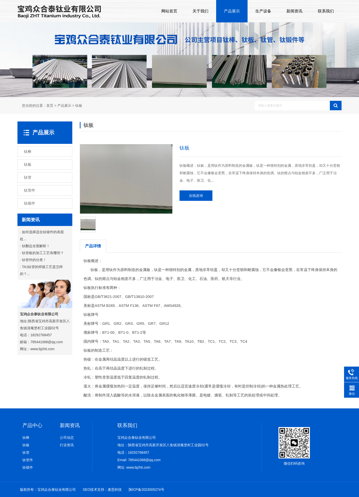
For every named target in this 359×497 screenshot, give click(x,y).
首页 (49, 106)
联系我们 (326, 11)
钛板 (78, 106)
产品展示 (232, 11)
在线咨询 (196, 196)
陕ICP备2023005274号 (146, 490)
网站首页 (169, 11)
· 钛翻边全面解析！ (35, 246)
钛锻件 (27, 467)
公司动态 (67, 438)
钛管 (25, 452)
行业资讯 (67, 445)
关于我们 (200, 11)
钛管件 (27, 460)
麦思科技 (115, 490)
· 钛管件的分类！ (33, 260)
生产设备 (263, 11)
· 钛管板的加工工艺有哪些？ (42, 253)
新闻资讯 (294, 11)
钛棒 (25, 438)
